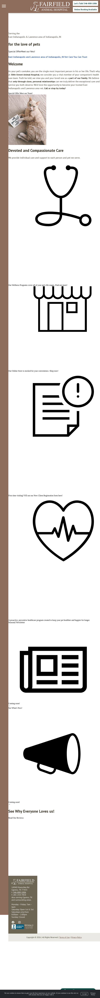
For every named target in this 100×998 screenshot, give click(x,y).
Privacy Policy (93, 994)
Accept (84, 994)
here (52, 525)
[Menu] (4, 6)
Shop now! (45, 389)
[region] (19, 120)
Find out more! (53, 296)
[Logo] (50, 6)
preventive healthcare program (22, 661)
